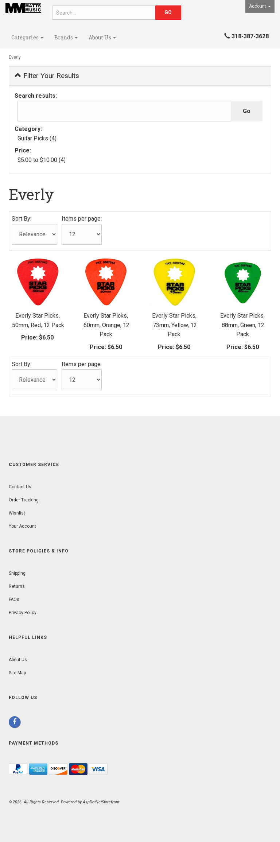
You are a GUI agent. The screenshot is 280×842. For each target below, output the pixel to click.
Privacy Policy (22, 612)
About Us (102, 37)
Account (260, 6)
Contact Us (20, 486)
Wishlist (17, 513)
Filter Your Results (47, 75)
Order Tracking (24, 500)
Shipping (17, 573)
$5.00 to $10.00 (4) (42, 159)
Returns (17, 586)
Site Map (17, 672)
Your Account (22, 526)
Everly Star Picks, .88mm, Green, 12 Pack (242, 325)
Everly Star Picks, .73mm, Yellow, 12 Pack (174, 325)
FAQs (14, 599)
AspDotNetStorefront (101, 802)
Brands (66, 37)
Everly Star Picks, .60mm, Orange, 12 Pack (105, 325)
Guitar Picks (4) (37, 138)
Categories (27, 37)
